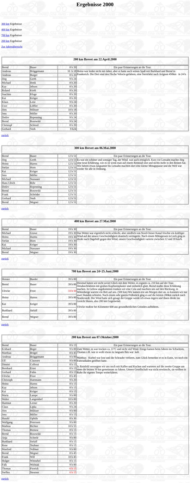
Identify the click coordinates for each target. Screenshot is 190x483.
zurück (5, 135)
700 (74, 271)
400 (76, 221)
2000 (108, 4)
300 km (5, 23)
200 (73, 337)
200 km (5, 41)
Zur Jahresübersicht (11, 46)
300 (76, 148)
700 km (5, 35)
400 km (5, 29)
